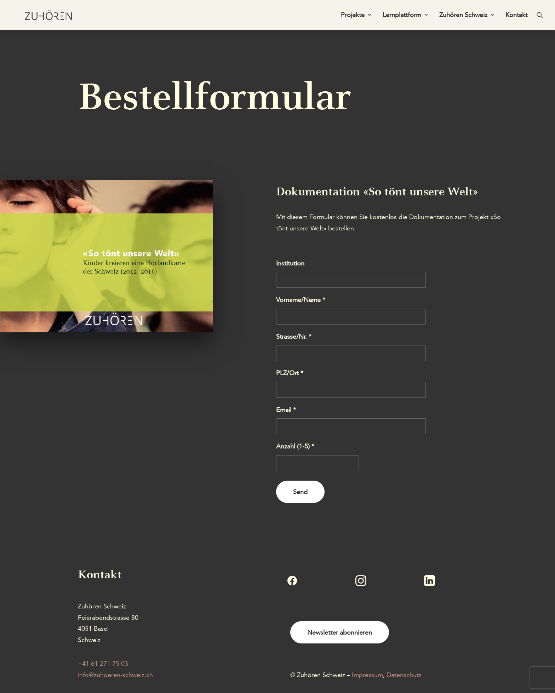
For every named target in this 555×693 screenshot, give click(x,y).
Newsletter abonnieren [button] (339, 632)
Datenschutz (404, 675)
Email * (286, 410)
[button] (540, 16)
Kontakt (516, 16)
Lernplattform (405, 16)
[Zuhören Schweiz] (43, 17)
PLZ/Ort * (289, 373)
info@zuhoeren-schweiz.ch (115, 675)
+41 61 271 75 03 (103, 663)
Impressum (367, 675)
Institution (290, 263)
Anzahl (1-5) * (295, 446)
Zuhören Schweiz (466, 16)
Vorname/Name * (300, 300)
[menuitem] (356, 16)
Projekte (356, 16)
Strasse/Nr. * (293, 336)
